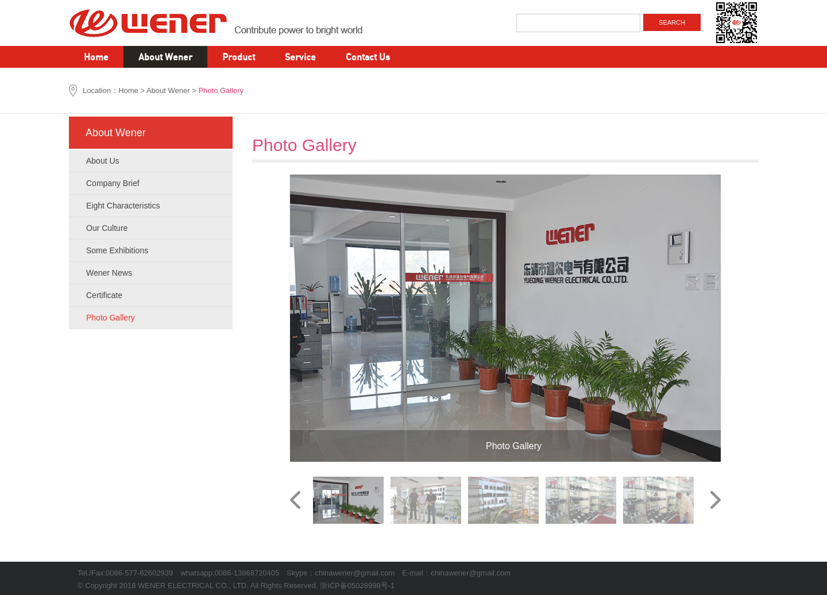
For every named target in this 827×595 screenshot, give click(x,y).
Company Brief (152, 179)
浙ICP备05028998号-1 (357, 585)
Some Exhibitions (152, 246)
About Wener (165, 57)
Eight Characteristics (152, 201)
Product (238, 57)
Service (300, 57)
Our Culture (152, 224)
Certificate (152, 291)
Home (96, 57)
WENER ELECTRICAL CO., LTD (230, 23)
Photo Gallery (152, 313)
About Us (152, 156)
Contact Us (368, 57)
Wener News (152, 268)
